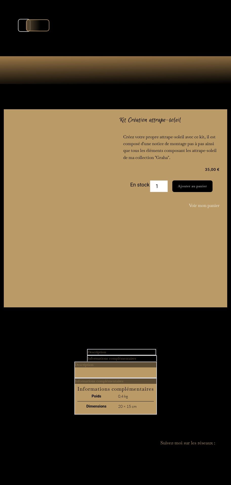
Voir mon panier (204, 205)
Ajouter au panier (192, 186)
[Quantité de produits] (159, 186)
